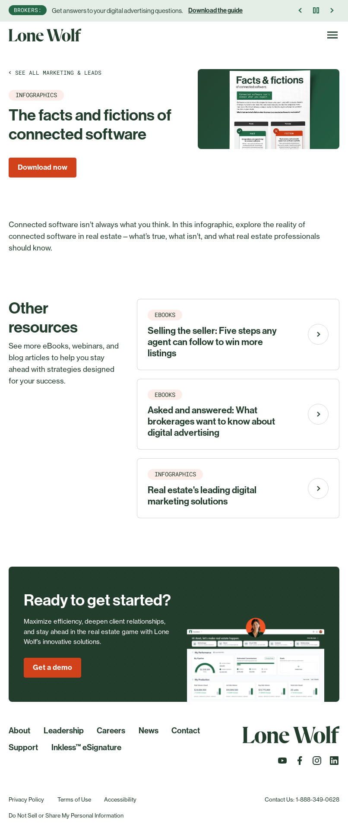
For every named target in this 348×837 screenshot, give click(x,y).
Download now (42, 167)
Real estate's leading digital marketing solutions (202, 496)
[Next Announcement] (331, 10)
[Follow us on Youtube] (282, 763)
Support (23, 747)
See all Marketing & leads (55, 72)
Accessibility (120, 799)
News (148, 731)
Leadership (64, 731)
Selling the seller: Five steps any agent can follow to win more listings (212, 342)
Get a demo (52, 667)
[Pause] (316, 10)
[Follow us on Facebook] (299, 763)
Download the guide (215, 10)
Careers (111, 731)
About (19, 731)
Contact (185, 731)
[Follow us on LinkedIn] (334, 763)
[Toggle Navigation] (332, 35)
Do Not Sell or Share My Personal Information (66, 815)
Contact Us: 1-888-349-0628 (302, 799)
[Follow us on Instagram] (317, 763)
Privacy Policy (26, 799)
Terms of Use (74, 799)
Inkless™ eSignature (86, 747)
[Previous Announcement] (300, 10)
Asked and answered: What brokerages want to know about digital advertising (211, 421)
